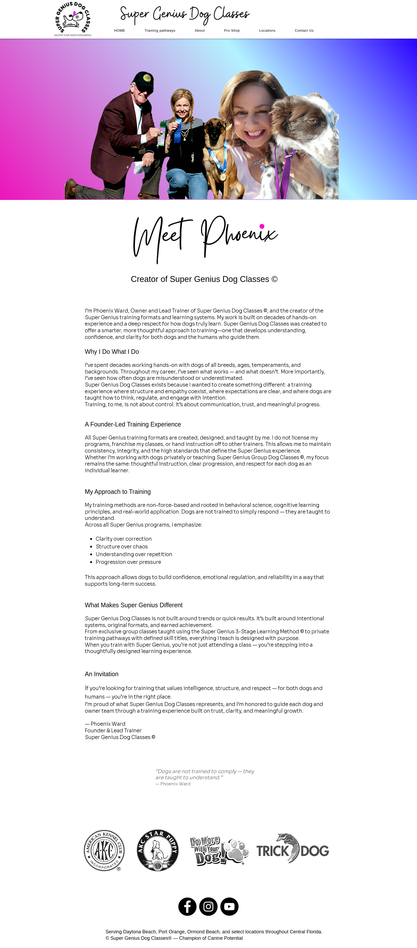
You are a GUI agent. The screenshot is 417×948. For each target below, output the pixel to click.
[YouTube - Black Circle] (229, 906)
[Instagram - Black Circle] (208, 906)
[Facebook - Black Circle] (187, 906)
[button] (160, 30)
